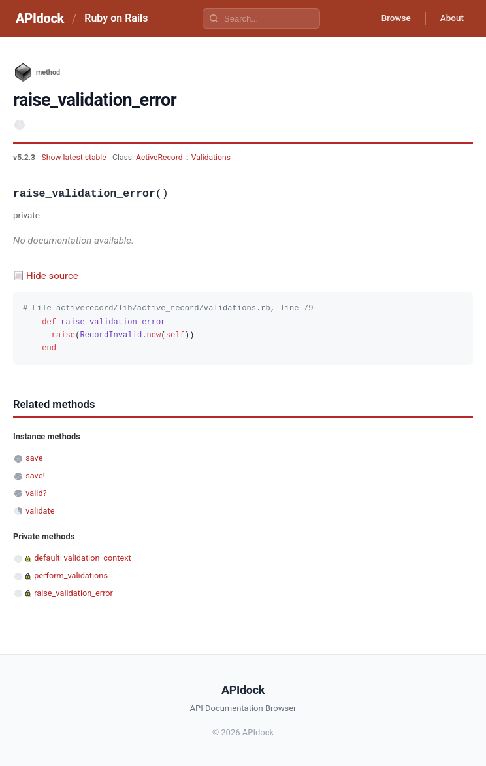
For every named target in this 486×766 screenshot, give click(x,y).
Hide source (52, 276)
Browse (391, 18)
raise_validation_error (73, 593)
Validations (211, 157)
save (33, 458)
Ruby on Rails (116, 18)
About (450, 18)
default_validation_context (82, 558)
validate (39, 511)
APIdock (40, 18)
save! (35, 475)
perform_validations (71, 575)
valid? (35, 493)
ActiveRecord (159, 157)
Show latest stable (74, 157)
